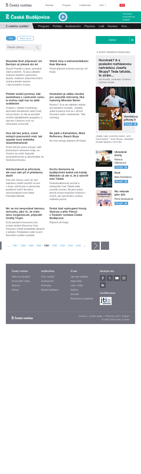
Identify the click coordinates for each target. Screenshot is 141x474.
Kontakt (75, 403)
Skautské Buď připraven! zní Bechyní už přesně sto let (24, 84)
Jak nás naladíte (79, 385)
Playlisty (89, 26)
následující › (96, 355)
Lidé (101, 26)
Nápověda (76, 390)
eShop (15, 398)
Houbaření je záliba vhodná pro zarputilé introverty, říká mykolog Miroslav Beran (66, 140)
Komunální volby (21, 390)
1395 (78, 354)
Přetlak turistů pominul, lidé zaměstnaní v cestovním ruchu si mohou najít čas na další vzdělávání (25, 142)
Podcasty (46, 394)
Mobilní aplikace (50, 398)
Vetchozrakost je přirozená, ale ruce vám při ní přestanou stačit (24, 259)
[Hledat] (131, 5)
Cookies (82, 425)
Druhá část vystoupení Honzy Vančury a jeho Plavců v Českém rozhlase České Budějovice (68, 322)
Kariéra (74, 398)
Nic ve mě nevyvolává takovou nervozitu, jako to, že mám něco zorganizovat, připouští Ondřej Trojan (25, 322)
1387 (15, 354)
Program (61, 5)
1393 (62, 354)
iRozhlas (48, 5)
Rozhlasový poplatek (82, 407)
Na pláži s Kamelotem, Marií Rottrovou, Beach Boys (67, 200)
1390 (38, 354)
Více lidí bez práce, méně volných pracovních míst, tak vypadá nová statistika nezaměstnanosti (24, 203)
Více (125, 26)
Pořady (57, 26)
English (125, 425)
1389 (31, 354)
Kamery (126, 20)
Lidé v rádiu (77, 394)
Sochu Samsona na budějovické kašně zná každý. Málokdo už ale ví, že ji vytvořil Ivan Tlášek (68, 261)
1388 (23, 354)
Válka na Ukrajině (21, 385)
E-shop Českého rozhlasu (113, 52)
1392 (54, 354)
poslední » (105, 355)
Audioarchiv (129, 17)
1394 (70, 354)
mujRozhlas (77, 5)
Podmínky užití (112, 425)
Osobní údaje (95, 425)
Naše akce (25, 38)
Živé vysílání (47, 385)
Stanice (91, 5)
